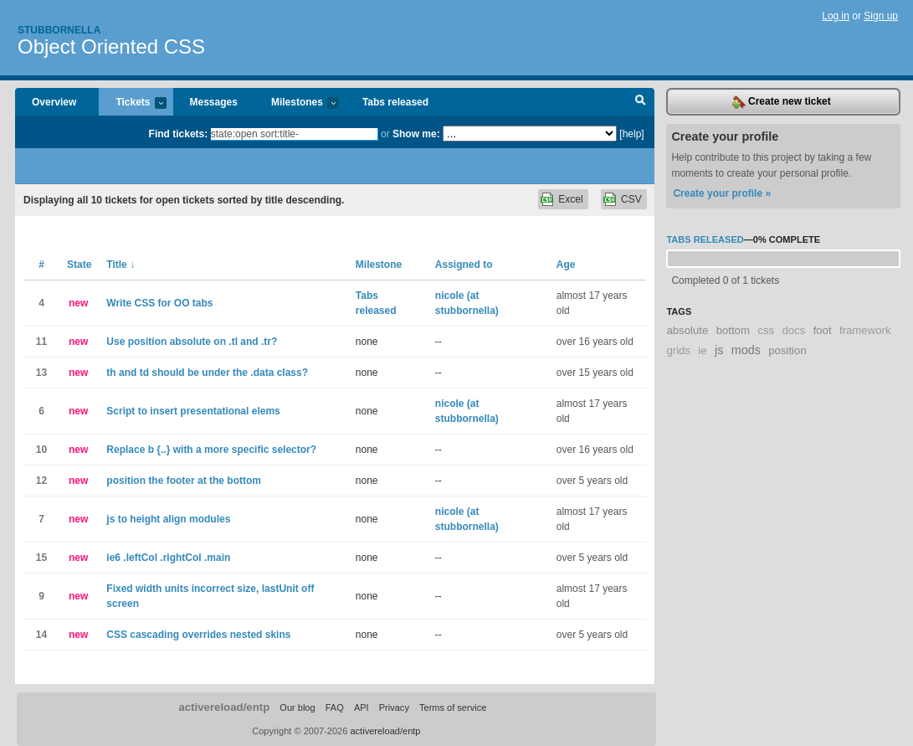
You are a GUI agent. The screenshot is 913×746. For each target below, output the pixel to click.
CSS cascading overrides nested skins (198, 635)
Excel (570, 199)
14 (41, 635)
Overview (54, 102)
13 (41, 372)
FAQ (335, 707)
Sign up (881, 16)
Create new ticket (781, 102)
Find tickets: (178, 134)
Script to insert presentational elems (193, 411)
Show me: (416, 134)
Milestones (296, 103)
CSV (631, 199)
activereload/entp (223, 707)
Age (566, 264)
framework (865, 330)
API (361, 707)
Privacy (394, 707)
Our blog (297, 707)
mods (746, 350)
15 (41, 557)
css (765, 330)
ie (702, 350)
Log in (835, 16)
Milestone (379, 264)
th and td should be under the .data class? (207, 372)
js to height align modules (168, 519)
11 (41, 341)
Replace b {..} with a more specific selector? (211, 449)
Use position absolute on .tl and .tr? (191, 341)
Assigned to (464, 264)
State (79, 264)
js (719, 350)
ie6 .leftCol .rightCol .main (168, 557)
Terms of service (452, 707)
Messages (214, 102)
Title (120, 264)
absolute (687, 330)
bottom (733, 330)
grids (678, 350)
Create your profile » (722, 193)
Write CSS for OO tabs (159, 303)
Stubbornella (59, 30)
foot (822, 330)
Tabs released (395, 102)
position (787, 350)
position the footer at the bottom (183, 480)
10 (41, 449)
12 (41, 480)
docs (793, 330)
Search (640, 102)
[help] (631, 134)
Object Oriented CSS (111, 46)
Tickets (132, 103)
